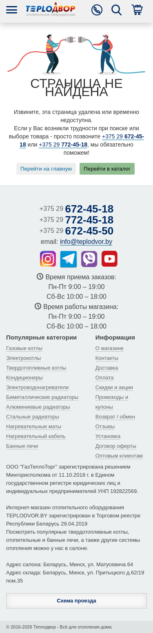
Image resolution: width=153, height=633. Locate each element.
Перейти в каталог (107, 169)
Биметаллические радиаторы (42, 397)
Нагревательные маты (33, 426)
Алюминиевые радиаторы (38, 407)
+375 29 (63, 144)
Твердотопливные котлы (36, 368)
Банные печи (22, 446)
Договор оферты (115, 446)
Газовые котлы (24, 348)
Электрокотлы (23, 358)
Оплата (104, 378)
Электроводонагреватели (37, 387)
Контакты (106, 358)
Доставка (106, 368)
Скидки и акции (114, 387)
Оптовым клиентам (119, 456)
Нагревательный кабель (36, 436)
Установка (107, 436)
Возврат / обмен (115, 417)
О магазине (109, 348)
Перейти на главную (46, 169)
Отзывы (105, 426)
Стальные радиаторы (32, 417)
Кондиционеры (24, 378)
